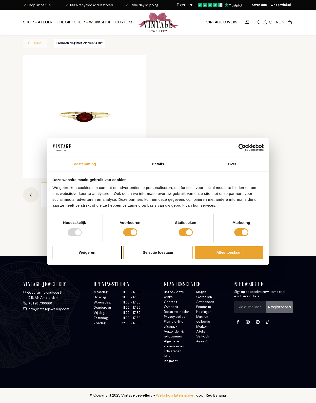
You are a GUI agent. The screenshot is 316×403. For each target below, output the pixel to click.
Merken (202, 326)
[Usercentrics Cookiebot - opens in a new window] (242, 147)
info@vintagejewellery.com (48, 309)
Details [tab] (158, 164)
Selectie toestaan (158, 252)
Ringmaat (171, 361)
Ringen (201, 292)
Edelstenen (172, 351)
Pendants (203, 307)
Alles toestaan (229, 252)
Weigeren (87, 252)
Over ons (259, 5)
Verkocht (203, 336)
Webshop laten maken (176, 396)
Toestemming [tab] (84, 164)
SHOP (28, 22)
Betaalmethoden (177, 312)
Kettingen (203, 312)
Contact (170, 302)
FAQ (167, 356)
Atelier (45, 22)
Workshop (100, 22)
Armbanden (205, 302)
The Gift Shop (71, 22)
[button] (32, 194)
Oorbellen (204, 297)
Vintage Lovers (221, 22)
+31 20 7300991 (40, 303)
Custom (123, 22)
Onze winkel (281, 5)
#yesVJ (202, 341)
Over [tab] (232, 164)
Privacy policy (174, 317)
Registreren (279, 307)
